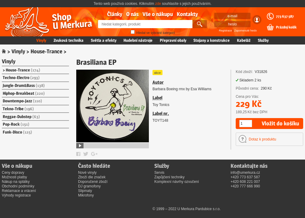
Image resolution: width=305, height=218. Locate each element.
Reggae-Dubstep (21, 116)
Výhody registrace (16, 195)
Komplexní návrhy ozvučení (176, 182)
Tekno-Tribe (18, 108)
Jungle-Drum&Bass (24, 85)
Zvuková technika (69, 40)
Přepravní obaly (173, 40)
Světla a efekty (103, 40)
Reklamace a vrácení (19, 191)
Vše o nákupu (158, 14)
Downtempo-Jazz (22, 100)
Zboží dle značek (92, 177)
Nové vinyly (87, 172)
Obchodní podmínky (18, 186)
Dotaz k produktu (262, 139)
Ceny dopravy (13, 172)
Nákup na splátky (16, 182)
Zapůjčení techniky (169, 177)
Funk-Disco (17, 132)
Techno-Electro (21, 77)
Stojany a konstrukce (211, 40)
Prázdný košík (286, 27)
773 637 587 (285, 16)
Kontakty (187, 14)
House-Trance (46, 51)
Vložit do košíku (280, 123)
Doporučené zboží (92, 182)
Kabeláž (244, 40)
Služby (263, 40)
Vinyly (41, 40)
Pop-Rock (16, 124)
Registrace (225, 30)
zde (158, 4)
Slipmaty (85, 191)
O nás (132, 14)
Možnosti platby (14, 177)
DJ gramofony (89, 186)
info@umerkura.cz (245, 172)
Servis (159, 172)
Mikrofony (86, 195)
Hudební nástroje (137, 40)
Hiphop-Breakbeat (24, 93)
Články (114, 14)
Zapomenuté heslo (245, 30)
